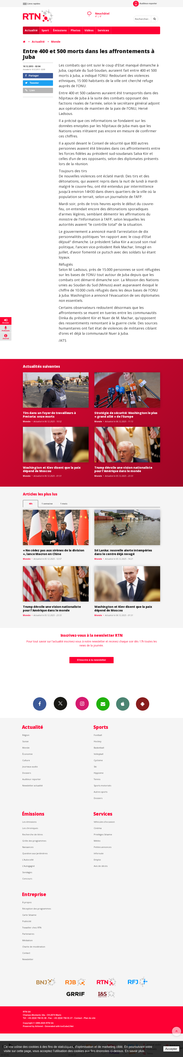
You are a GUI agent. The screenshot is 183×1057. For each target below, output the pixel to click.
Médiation (27, 940)
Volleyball (98, 754)
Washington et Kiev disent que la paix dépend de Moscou (51, 469)
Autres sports (100, 792)
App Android (142, 703)
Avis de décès (101, 866)
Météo (97, 840)
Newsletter (27, 959)
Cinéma (98, 828)
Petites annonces (102, 847)
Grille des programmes (34, 840)
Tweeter (32, 82)
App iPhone (122, 703)
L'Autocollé (28, 859)
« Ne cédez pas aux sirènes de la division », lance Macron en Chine (53, 552)
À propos (26, 902)
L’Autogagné (28, 866)
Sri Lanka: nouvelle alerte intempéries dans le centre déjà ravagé (123, 552)
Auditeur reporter (31, 779)
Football (98, 735)
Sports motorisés (102, 785)
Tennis (97, 779)
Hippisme (99, 773)
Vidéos (89, 30)
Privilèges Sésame (103, 834)
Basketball (99, 747)
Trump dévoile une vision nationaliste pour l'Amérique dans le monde (123, 469)
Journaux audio (30, 766)
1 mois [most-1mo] (63, 503)
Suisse (25, 741)
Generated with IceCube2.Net (59, 1026)
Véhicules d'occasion (104, 822)
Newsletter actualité (32, 785)
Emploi (97, 859)
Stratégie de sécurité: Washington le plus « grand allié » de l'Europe (125, 415)
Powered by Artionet (33, 1026)
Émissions (60, 30)
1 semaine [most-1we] (47, 503)
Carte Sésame (29, 915)
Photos (75, 30)
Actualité (31, 30)
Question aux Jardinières (34, 853)
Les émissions (29, 822)
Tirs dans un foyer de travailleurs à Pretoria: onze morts (49, 415)
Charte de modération (33, 946)
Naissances (27, 847)
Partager (32, 75)
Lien (30, 90)
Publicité (26, 921)
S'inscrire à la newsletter (91, 659)
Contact (26, 953)
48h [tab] (30, 503)
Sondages (27, 872)
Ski (95, 766)
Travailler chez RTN (31, 927)
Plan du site (90, 1018)
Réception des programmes (36, 908)
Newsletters (103, 703)
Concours (27, 878)
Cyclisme (98, 760)
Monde (55, 41)
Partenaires (28, 934)
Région (25, 735)
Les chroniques (30, 828)
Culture (26, 760)
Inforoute (99, 853)
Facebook (39, 703)
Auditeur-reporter (145, 3)
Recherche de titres (32, 834)
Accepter (171, 1049)
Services (103, 30)
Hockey (97, 741)
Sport (45, 30)
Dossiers (26, 773)
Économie (27, 754)
